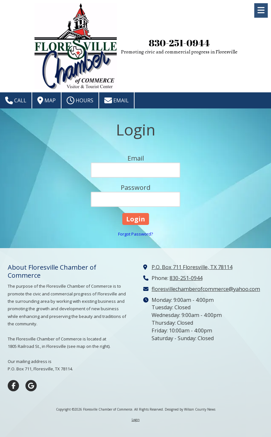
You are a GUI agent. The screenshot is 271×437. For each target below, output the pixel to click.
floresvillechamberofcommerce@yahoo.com (206, 289)
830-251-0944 (179, 43)
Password (135, 187)
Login (136, 419)
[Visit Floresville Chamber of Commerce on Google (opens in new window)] (31, 385)
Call (15, 100)
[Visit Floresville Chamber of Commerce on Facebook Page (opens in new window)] (13, 385)
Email (116, 100)
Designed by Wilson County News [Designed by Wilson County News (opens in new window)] (190, 409)
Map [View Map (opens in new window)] (46, 100)
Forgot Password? (135, 234)
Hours (80, 100)
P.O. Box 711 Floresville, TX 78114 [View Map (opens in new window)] (192, 267)
